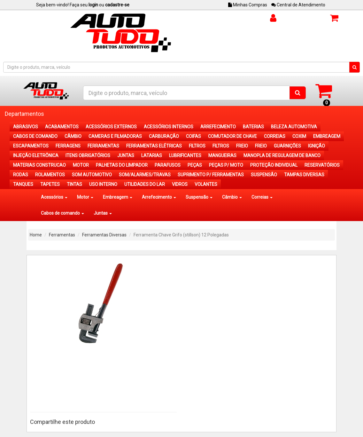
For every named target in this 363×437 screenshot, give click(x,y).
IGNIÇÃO (316, 145)
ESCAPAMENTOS (31, 145)
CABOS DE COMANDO (35, 136)
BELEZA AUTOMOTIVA (294, 126)
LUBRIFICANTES (185, 155)
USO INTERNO (103, 184)
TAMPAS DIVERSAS (304, 174)
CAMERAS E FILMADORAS (115, 136)
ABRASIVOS (25, 126)
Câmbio (232, 197)
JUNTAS (125, 155)
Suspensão (199, 197)
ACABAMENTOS (62, 126)
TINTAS (74, 184)
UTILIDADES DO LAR (144, 184)
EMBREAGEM (326, 136)
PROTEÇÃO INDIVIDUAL (273, 165)
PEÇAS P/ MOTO (226, 165)
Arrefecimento (159, 197)
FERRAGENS (68, 145)
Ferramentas (62, 234)
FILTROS (197, 145)
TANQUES (23, 184)
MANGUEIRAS (222, 155)
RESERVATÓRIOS (322, 165)
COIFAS (193, 136)
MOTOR (81, 165)
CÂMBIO (73, 136)
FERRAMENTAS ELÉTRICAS (154, 145)
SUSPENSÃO (264, 174)
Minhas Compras (247, 4)
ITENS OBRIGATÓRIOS (88, 155)
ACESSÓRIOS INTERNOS (168, 126)
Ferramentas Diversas (104, 234)
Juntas (103, 213)
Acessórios (54, 197)
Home (36, 234)
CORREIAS (274, 136)
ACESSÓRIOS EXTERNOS (111, 126)
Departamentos (24, 113)
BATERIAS (253, 126)
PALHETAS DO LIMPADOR (122, 165)
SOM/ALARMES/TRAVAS (145, 174)
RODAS (20, 174)
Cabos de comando (62, 213)
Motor (85, 197)
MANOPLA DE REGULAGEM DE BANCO (282, 155)
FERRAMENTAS (103, 145)
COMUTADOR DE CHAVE (232, 136)
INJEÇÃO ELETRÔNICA (35, 155)
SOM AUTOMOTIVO (92, 174)
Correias (262, 197)
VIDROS (180, 184)
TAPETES (50, 184)
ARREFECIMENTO (218, 126)
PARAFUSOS (168, 165)
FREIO (242, 145)
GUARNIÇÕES (287, 145)
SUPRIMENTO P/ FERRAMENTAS (211, 174)
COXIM (299, 136)
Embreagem (117, 197)
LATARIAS (151, 155)
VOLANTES (206, 184)
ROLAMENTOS (50, 174)
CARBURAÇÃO (164, 136)
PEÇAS (195, 165)
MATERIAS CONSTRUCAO (39, 165)
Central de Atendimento (298, 4)
